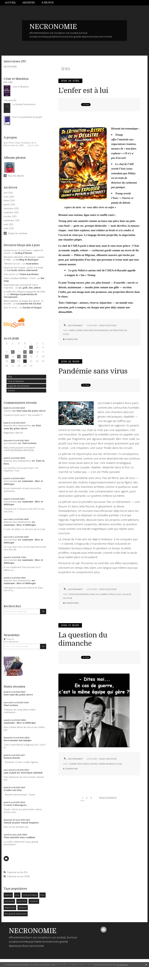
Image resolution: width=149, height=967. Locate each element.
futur (42, 895)
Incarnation (32, 263)
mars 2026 (9, 196)
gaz (119, 594)
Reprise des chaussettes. (17, 425)
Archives (28, 2)
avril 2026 (8, 192)
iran (86, 330)
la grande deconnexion (18, 385)
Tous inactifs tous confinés (19, 837)
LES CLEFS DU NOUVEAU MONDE (23, 772)
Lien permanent (73, 325)
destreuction (116, 330)
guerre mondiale (106, 763)
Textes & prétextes (29, 274)
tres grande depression (16, 913)
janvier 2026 (9, 204)
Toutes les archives (17, 233)
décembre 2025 (11, 208)
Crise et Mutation (16, 381)
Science (11, 390)
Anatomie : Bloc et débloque (20, 525)
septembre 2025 (12, 220)
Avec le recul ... (11, 307)
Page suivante (108, 797)
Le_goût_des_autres (30, 288)
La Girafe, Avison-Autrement (22, 270)
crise (17, 895)
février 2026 (9, 200)
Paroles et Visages (32, 307)
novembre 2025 (11, 212)
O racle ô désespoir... (16, 805)
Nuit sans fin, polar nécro (31, 410)
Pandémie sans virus (93, 371)
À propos (47, 2)
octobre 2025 (10, 216)
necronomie (10, 443)
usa (97, 594)
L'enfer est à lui (13, 790)
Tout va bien (29, 443)
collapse (126, 594)
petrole (112, 594)
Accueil (10, 2)
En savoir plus (122, 964)
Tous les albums (16, 175)
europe (93, 763)
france (85, 763)
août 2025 (8, 224)
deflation (22, 907)
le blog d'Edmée (23, 253)
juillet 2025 (9, 228)
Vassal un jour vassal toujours (21, 822)
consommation (30, 895)
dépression (10, 907)
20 (12, 361)
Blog (10, 376)
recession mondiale (99, 330)
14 (19, 356)
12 (6, 356)
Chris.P (8, 410)
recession (21, 901)
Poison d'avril (12, 758)
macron (8, 895)
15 (25, 356)
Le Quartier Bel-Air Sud (28, 303)
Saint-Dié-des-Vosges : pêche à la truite (23, 267)
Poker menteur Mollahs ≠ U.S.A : (20, 278)
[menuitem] (12, 2)
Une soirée (9, 274)
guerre (79, 330)
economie (9, 901)
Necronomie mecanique (17, 740)
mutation (34, 901)
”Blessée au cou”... (13, 263)
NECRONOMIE (53, 27)
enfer (72, 330)
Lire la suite (33, 145)
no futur (67, 598)
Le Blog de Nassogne (27, 259)
